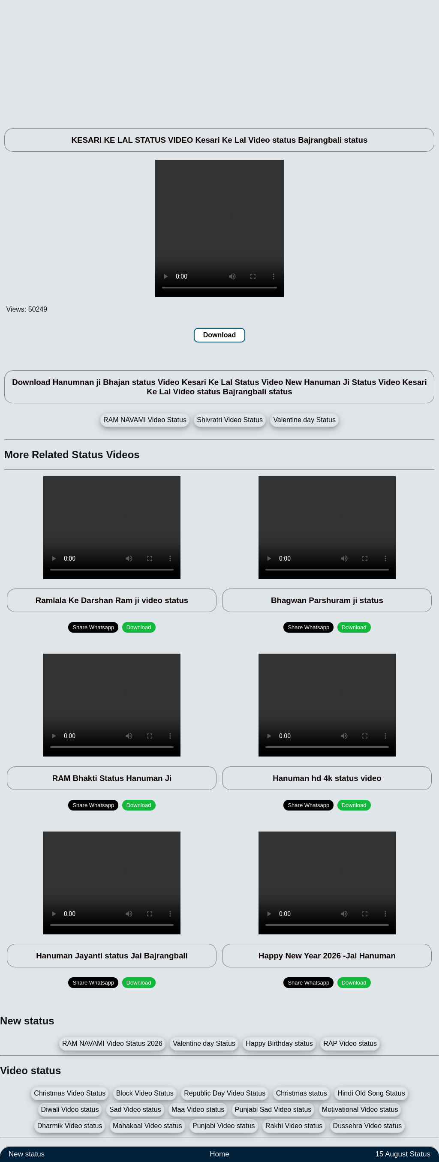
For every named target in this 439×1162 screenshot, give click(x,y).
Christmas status (301, 1093)
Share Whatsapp (93, 627)
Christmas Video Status (69, 1093)
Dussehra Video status (367, 1125)
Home (219, 1154)
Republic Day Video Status (224, 1093)
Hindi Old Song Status (371, 1093)
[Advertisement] (219, 60)
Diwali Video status (70, 1109)
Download (219, 335)
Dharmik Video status (69, 1125)
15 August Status (402, 1154)
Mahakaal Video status (147, 1125)
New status (27, 1154)
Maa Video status (197, 1109)
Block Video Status (145, 1093)
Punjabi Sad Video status (273, 1109)
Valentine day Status (304, 419)
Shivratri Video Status (230, 419)
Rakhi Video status (293, 1125)
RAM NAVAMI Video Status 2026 (112, 1043)
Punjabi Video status (223, 1125)
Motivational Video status (360, 1109)
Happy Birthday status (279, 1043)
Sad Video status (135, 1109)
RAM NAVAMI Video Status (144, 419)
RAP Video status (350, 1043)
